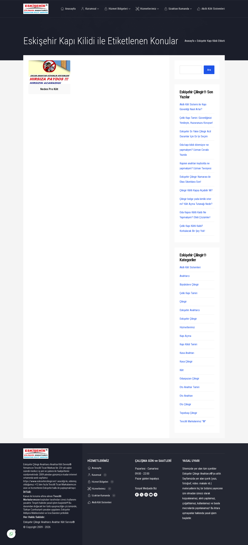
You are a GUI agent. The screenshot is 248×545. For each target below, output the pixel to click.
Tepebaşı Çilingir (188, 413)
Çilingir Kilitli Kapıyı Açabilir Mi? (196, 190)
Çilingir (183, 301)
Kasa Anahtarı (187, 353)
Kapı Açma (185, 336)
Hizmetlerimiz (187, 327)
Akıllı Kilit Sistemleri (190, 267)
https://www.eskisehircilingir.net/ (40, 481)
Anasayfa (189, 40)
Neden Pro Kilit (49, 89)
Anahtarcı (185, 276)
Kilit (182, 370)
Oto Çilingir (185, 404)
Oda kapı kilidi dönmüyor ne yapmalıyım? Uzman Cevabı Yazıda (194, 149)
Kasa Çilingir (186, 361)
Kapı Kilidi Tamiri (188, 344)
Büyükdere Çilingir (189, 284)
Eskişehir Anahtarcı (190, 310)
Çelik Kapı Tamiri (188, 293)
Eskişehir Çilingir (188, 318)
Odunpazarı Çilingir (189, 378)
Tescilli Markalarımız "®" (193, 421)
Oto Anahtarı (186, 395)
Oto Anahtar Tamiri (189, 387)
